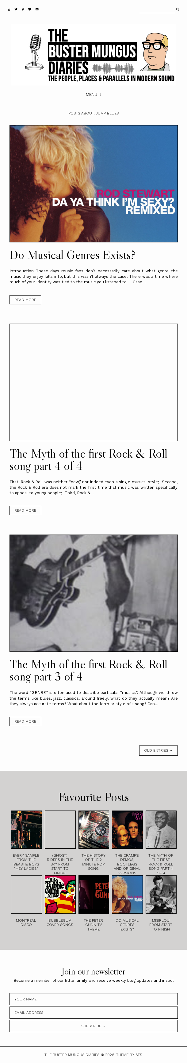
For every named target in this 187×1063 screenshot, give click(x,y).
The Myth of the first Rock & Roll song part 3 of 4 (88, 670)
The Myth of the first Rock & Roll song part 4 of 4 (88, 459)
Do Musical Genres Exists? (72, 254)
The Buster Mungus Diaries (71, 1055)
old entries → (158, 750)
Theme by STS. (129, 1055)
